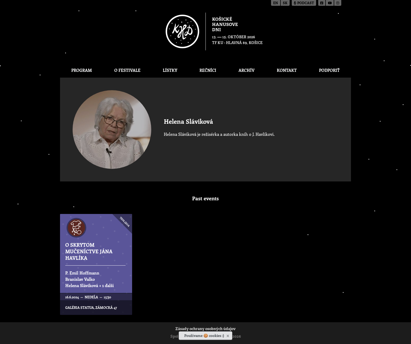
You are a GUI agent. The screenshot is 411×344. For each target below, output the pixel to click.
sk (285, 3)
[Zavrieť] (228, 335)
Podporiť (329, 70)
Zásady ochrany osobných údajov (205, 329)
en (275, 3)
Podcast (304, 3)
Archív (247, 70)
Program (81, 70)
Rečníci (207, 70)
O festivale (127, 70)
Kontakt (287, 70)
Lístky (170, 70)
